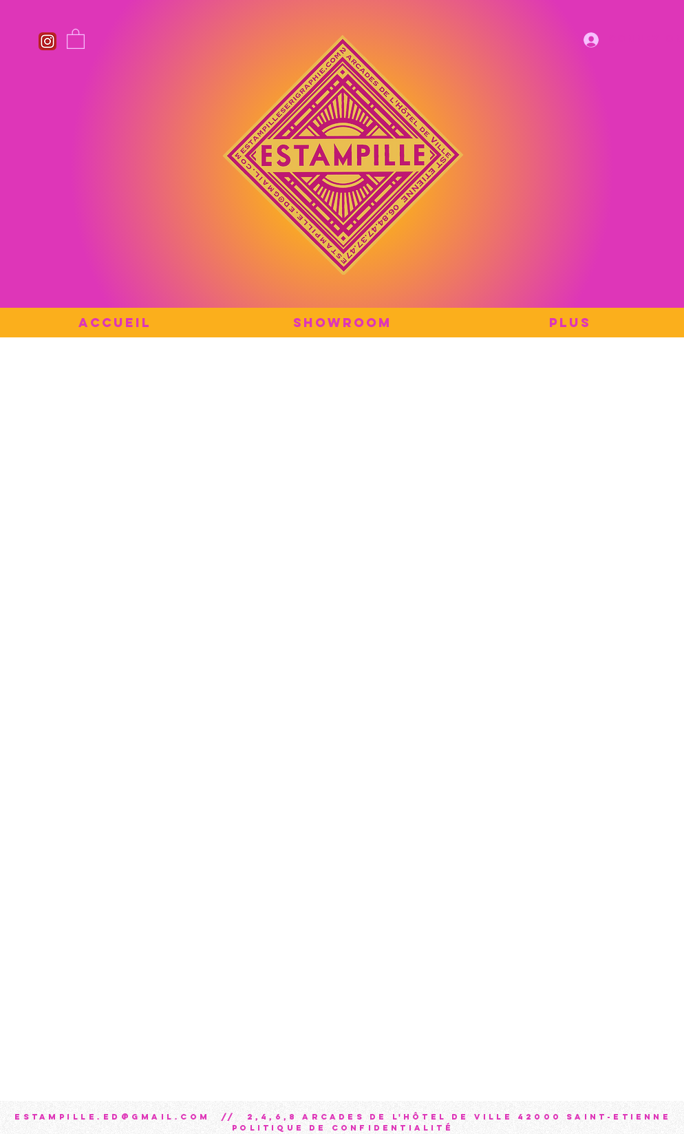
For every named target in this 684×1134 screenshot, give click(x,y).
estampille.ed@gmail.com (112, 1117)
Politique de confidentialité (342, 1128)
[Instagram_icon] (47, 41)
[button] (76, 38)
